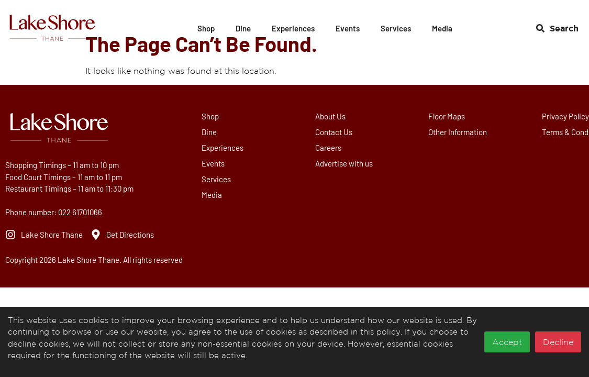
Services (396, 28)
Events (348, 28)
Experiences (293, 28)
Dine (243, 28)
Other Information (459, 132)
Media (442, 28)
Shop (206, 28)
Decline (558, 342)
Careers (329, 147)
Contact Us (334, 132)
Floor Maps (448, 116)
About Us (331, 116)
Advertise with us (345, 163)
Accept (507, 342)
